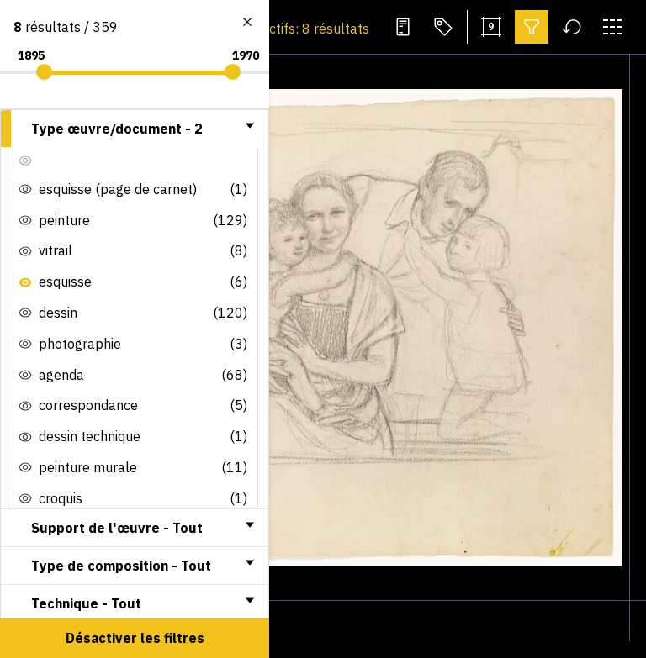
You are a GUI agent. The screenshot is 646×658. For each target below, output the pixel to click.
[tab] (134, 128)
